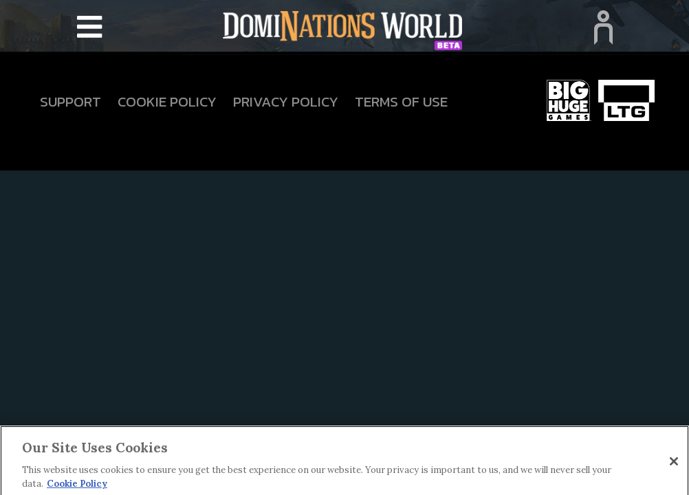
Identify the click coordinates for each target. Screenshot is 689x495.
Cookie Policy (167, 101)
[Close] (674, 464)
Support (70, 101)
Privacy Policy (285, 101)
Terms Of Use (401, 101)
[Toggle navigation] (89, 28)
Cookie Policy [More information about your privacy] (77, 486)
